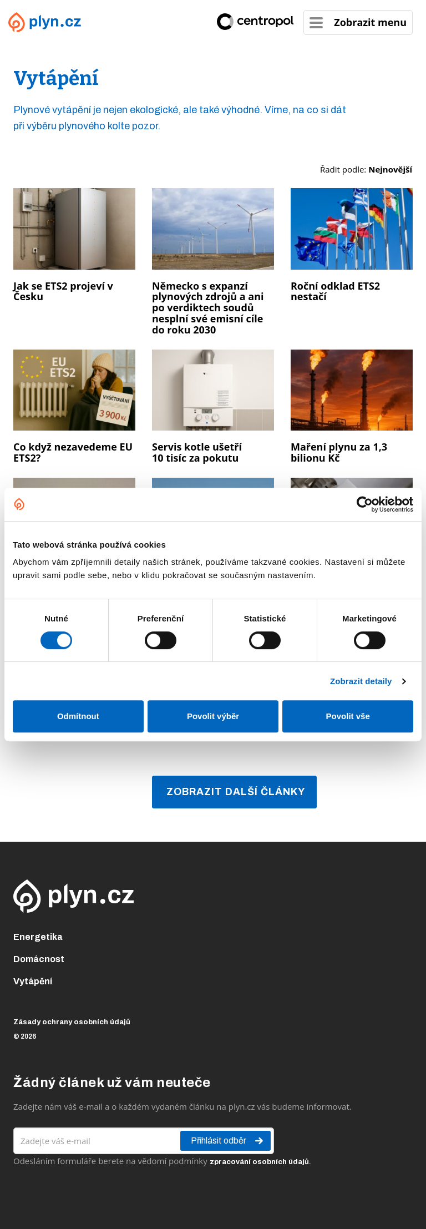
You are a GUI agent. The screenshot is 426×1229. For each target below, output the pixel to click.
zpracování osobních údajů (259, 1162)
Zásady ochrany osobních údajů (71, 1022)
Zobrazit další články (235, 791)
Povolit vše (348, 716)
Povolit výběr (213, 716)
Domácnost (38, 959)
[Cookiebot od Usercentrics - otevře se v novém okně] (364, 504)
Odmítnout (78, 716)
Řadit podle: (366, 169)
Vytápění (32, 981)
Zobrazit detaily (361, 681)
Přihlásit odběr (228, 1141)
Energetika (38, 937)
